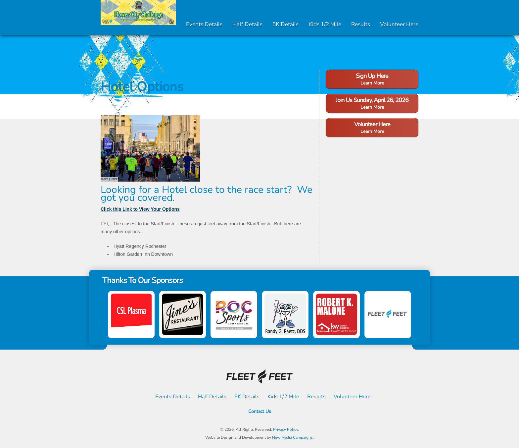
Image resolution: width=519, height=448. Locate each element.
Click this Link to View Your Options (140, 209)
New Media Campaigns (292, 437)
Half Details (247, 24)
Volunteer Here (399, 24)
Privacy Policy (285, 429)
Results (360, 24)
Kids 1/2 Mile (324, 24)
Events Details (204, 24)
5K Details (285, 24)
